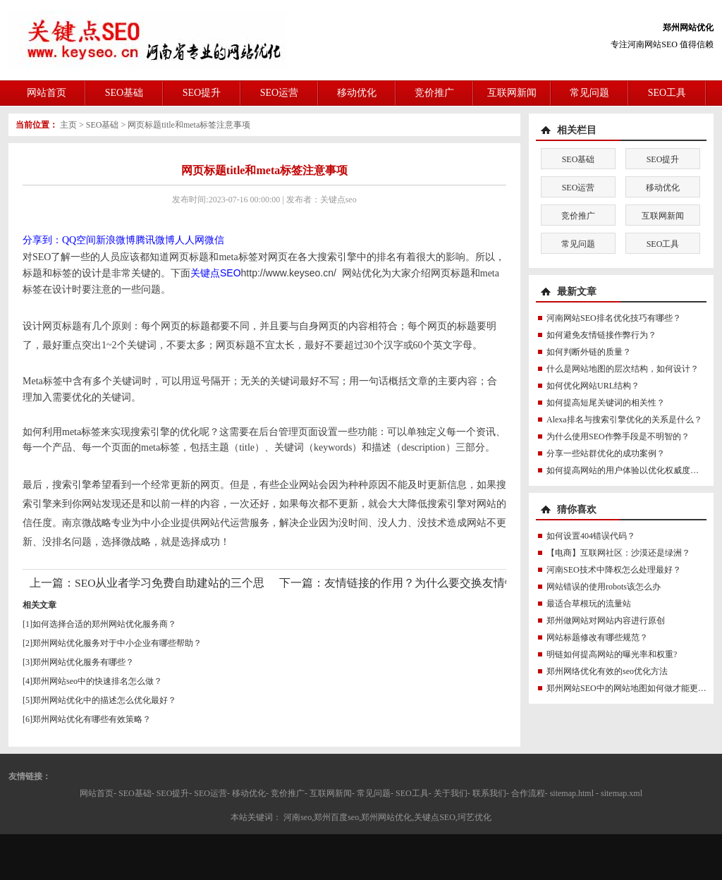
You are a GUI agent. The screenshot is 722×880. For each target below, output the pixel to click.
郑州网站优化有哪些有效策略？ (91, 719)
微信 (214, 240)
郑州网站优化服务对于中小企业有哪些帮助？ (117, 643)
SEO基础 (124, 92)
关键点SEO (215, 273)
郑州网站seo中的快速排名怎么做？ (97, 681)
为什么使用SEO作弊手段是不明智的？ (618, 436)
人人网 (189, 240)
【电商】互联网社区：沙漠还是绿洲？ (618, 553)
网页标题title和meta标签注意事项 (189, 125)
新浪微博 (115, 240)
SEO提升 (202, 92)
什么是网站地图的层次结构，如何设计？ (622, 369)
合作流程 (528, 793)
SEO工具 (667, 92)
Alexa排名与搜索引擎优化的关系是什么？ (624, 419)
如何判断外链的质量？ (588, 352)
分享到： (42, 240)
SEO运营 (279, 92)
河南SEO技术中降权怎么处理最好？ (613, 570)
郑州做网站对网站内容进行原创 (605, 620)
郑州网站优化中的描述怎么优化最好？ (104, 700)
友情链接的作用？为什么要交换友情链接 (425, 583)
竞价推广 (434, 92)
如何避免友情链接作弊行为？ (601, 335)
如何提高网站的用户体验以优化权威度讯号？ (631, 470)
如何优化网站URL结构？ (593, 386)
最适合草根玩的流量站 (588, 604)
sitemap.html (572, 793)
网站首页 (46, 92)
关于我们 (450, 793)
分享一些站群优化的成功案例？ (605, 453)
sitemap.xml (621, 793)
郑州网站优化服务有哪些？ (83, 662)
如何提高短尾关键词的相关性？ (605, 403)
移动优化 (357, 92)
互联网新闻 (512, 92)
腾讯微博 (155, 240)
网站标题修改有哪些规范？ (597, 637)
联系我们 (489, 793)
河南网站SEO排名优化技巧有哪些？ (613, 318)
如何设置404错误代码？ (590, 536)
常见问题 (589, 92)
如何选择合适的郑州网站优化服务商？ (104, 624)
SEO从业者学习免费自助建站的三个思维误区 (186, 583)
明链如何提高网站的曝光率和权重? (611, 654)
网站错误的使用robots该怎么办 (603, 587)
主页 (68, 125)
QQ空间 (79, 240)
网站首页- (98, 793)
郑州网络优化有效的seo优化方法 (607, 671)
